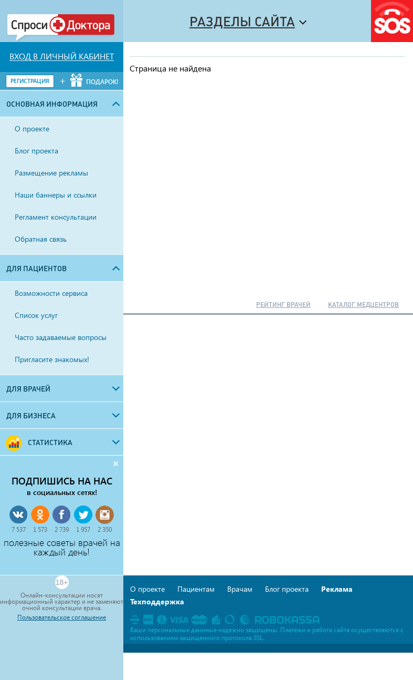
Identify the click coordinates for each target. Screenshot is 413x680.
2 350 (105, 529)
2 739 (62, 529)
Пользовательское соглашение (61, 617)
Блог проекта (287, 589)
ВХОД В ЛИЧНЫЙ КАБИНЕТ (61, 56)
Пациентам (196, 589)
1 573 (40, 529)
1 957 (83, 529)
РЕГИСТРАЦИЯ (29, 81)
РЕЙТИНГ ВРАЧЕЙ (283, 304)
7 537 (19, 529)
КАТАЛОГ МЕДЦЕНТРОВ (363, 304)
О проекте (147, 589)
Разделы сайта (242, 21)
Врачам (239, 589)
